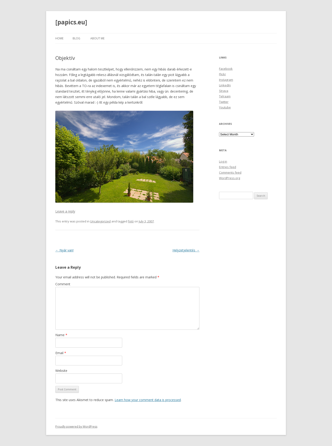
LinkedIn (225, 85)
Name (61, 335)
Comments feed (230, 172)
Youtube (225, 107)
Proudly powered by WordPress (76, 427)
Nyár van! (64, 250)
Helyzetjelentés (185, 250)
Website (61, 370)
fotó (131, 221)
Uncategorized (100, 221)
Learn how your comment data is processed (148, 400)
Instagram (226, 80)
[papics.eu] (71, 22)
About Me (97, 38)
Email (60, 353)
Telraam (225, 96)
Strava (223, 91)
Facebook (226, 69)
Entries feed (227, 167)
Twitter (223, 102)
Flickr (222, 74)
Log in (223, 161)
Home (59, 38)
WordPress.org (229, 178)
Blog (76, 38)
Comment (62, 284)
